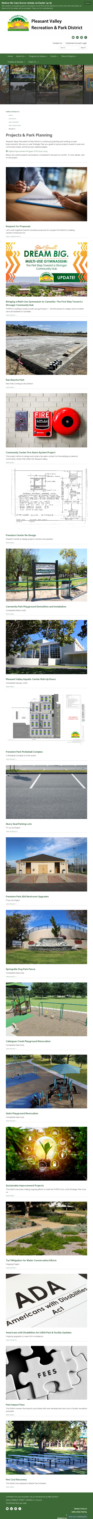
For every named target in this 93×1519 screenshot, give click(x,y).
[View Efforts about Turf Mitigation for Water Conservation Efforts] (46, 1233)
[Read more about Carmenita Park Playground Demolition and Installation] (46, 579)
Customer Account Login (76, 43)
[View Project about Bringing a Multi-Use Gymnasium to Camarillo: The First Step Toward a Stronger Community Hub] (46, 277)
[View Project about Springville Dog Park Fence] (46, 941)
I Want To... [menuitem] (32, 62)
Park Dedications (15, 125)
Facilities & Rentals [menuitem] (15, 62)
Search (83, 48)
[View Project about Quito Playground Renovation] (46, 1086)
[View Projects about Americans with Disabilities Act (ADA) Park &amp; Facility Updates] (46, 1305)
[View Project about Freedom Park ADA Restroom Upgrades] (46, 869)
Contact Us (57, 43)
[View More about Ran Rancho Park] (46, 352)
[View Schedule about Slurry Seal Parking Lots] (46, 797)
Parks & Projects (12, 112)
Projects (12, 129)
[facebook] (85, 38)
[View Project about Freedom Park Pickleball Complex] (46, 724)
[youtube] (73, 38)
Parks (11, 115)
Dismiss (87, 3)
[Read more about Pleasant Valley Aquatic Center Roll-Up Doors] (46, 651)
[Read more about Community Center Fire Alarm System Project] (46, 426)
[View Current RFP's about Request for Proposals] (46, 200)
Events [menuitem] (53, 56)
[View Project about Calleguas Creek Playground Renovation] (46, 1014)
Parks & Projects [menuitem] (68, 56)
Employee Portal (79, 1512)
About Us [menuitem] (20, 56)
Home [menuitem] (10, 56)
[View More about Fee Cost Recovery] (46, 1452)
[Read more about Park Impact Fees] (46, 1378)
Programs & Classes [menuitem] (37, 56)
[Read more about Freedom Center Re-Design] (46, 504)
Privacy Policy (80, 1509)
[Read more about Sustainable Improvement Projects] (46, 1159)
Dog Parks (12, 119)
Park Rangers (14, 122)
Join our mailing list (78, 1516)
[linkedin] (77, 38)
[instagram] (81, 38)
